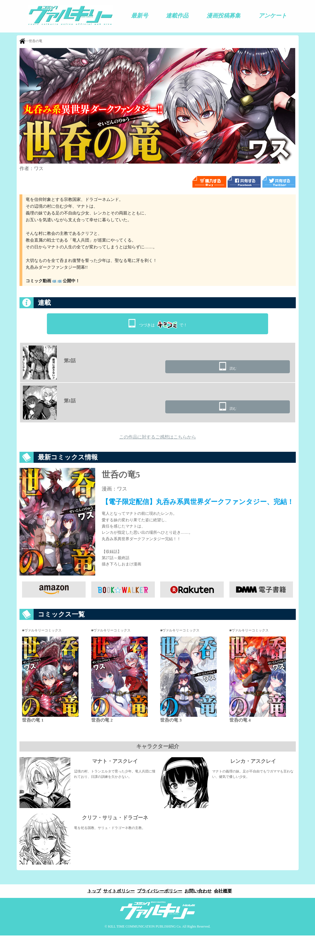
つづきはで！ (163, 323)
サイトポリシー (118, 895)
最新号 (139, 15)
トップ (92, 895)
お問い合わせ (198, 895)
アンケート (272, 15)
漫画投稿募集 (223, 15)
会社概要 (225, 895)
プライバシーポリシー (159, 895)
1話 (55, 281)
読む (260, 369)
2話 (63, 281)
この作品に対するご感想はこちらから (157, 440)
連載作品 (177, 15)
